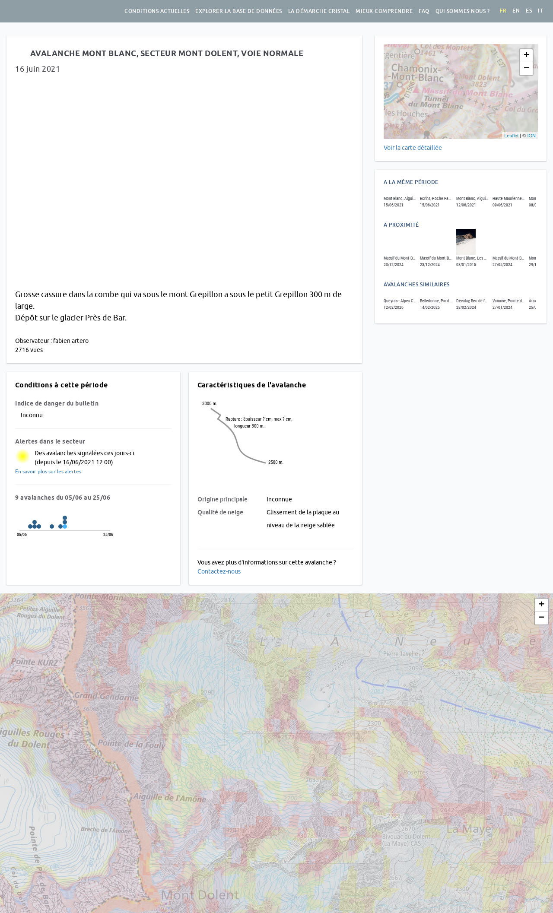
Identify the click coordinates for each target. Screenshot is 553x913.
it (540, 10)
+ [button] (526, 55)
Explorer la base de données (238, 11)
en (516, 10)
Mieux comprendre (384, 11)
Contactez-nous (219, 571)
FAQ (424, 11)
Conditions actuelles (156, 11)
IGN (531, 135)
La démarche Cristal (319, 11)
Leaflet (511, 135)
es (529, 10)
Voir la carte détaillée (413, 147)
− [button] (526, 68)
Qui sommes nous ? (462, 11)
